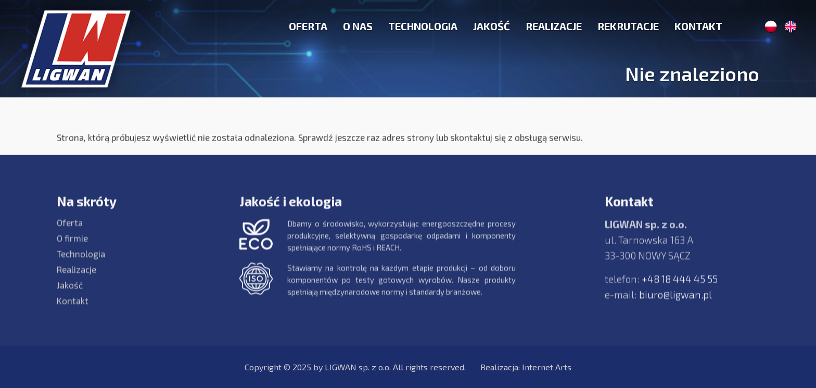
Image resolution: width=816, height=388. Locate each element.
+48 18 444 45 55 (680, 285)
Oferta (308, 26)
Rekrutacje (628, 26)
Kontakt (698, 26)
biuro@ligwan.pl (675, 300)
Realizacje (554, 26)
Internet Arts (546, 367)
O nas (358, 26)
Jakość (491, 26)
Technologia (422, 26)
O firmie (72, 244)
